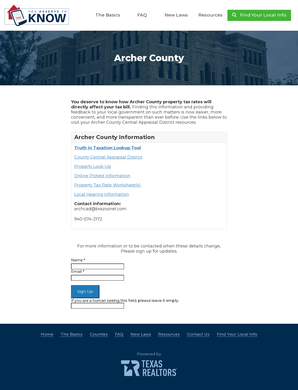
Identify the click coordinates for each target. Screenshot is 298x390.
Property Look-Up (92, 166)
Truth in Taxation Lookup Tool (107, 147)
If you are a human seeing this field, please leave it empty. (125, 303)
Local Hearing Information (101, 194)
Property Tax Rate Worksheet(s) (107, 185)
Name (78, 260)
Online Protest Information (102, 175)
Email (77, 271)
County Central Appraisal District (108, 157)
